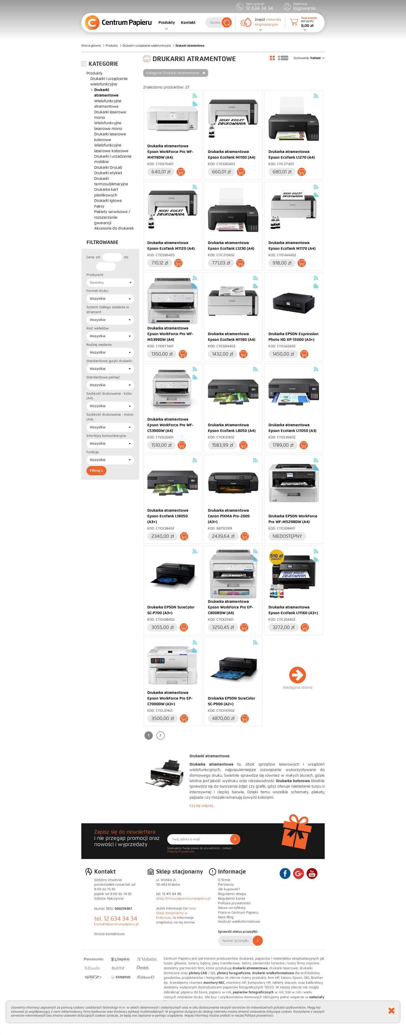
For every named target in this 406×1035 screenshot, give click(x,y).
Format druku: (97, 291)
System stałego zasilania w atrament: (107, 309)
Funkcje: (92, 452)
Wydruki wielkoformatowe (239, 922)
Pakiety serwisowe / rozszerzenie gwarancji (112, 217)
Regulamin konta (231, 899)
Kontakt (188, 22)
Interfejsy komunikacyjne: (106, 436)
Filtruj (96, 470)
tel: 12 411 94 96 (168, 894)
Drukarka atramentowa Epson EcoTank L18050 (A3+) (167, 516)
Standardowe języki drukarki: (109, 361)
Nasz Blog (226, 917)
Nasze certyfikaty (231, 908)
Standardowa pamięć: (103, 377)
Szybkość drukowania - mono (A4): (109, 417)
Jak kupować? (229, 889)
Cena (90, 257)
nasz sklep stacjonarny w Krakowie (176, 913)
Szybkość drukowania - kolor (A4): (109, 396)
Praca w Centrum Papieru (238, 913)
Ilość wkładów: (97, 328)
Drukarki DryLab (108, 167)
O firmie (224, 880)
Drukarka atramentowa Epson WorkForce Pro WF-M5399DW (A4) (170, 334)
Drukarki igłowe (108, 200)
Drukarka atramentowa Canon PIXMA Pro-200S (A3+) (229, 516)
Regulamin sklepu (232, 894)
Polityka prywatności (234, 903)
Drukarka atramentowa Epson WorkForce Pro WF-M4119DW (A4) (170, 152)
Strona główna (91, 45)
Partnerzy (226, 885)
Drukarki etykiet (108, 173)
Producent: (95, 275)
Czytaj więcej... (202, 805)
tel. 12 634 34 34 (115, 918)
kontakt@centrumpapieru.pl (116, 924)
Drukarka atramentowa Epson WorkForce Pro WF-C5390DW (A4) (170, 425)
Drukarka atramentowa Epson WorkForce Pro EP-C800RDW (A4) (230, 607)
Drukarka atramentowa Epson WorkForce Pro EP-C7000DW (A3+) (170, 698)
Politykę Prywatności (180, 851)
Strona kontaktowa (109, 934)
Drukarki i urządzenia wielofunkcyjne (147, 45)
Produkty (166, 22)
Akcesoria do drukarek (114, 228)
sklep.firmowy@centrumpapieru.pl (183, 899)
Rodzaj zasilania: (99, 345)
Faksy (99, 206)
